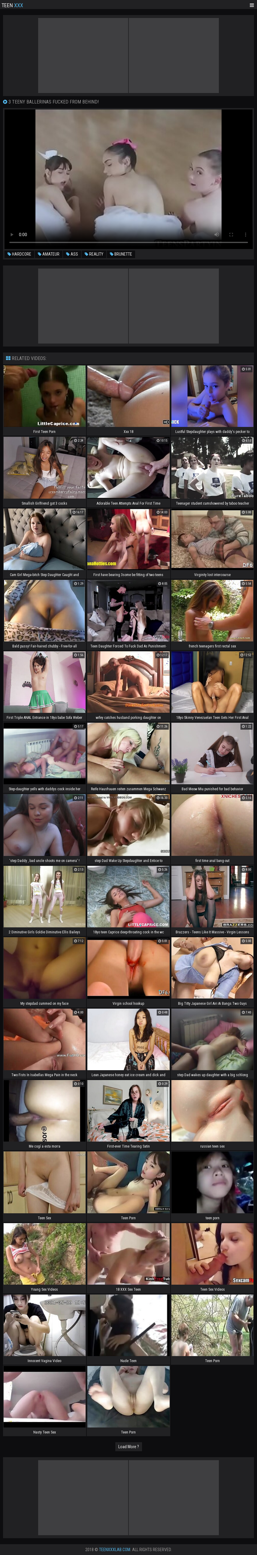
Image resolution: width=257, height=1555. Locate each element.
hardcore (19, 254)
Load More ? (128, 1446)
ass (72, 254)
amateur (48, 254)
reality (94, 254)
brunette (121, 254)
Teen (12, 5)
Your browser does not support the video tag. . (129, 179)
